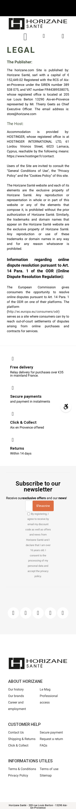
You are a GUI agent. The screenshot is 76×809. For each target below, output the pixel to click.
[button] (25, 36)
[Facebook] (13, 613)
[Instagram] (25, 613)
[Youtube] (50, 613)
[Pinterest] (38, 613)
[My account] (44, 36)
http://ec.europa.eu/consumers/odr (33, 311)
